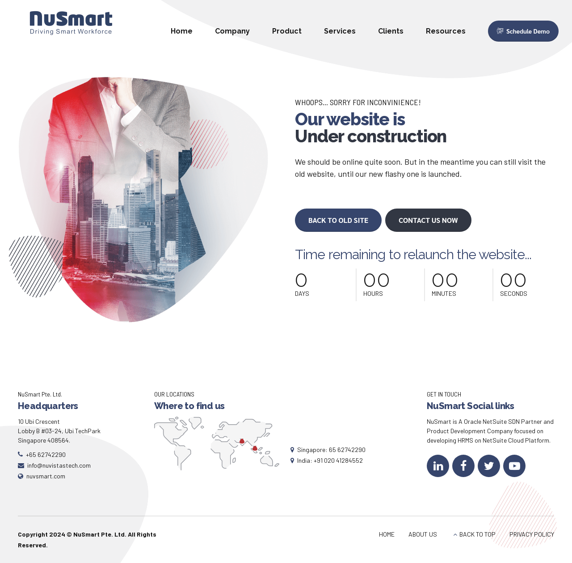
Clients (391, 31)
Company (232, 31)
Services (340, 31)
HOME (387, 534)
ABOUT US (422, 534)
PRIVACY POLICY (531, 534)
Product (287, 31)
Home (182, 31)
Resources (446, 31)
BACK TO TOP (477, 534)
